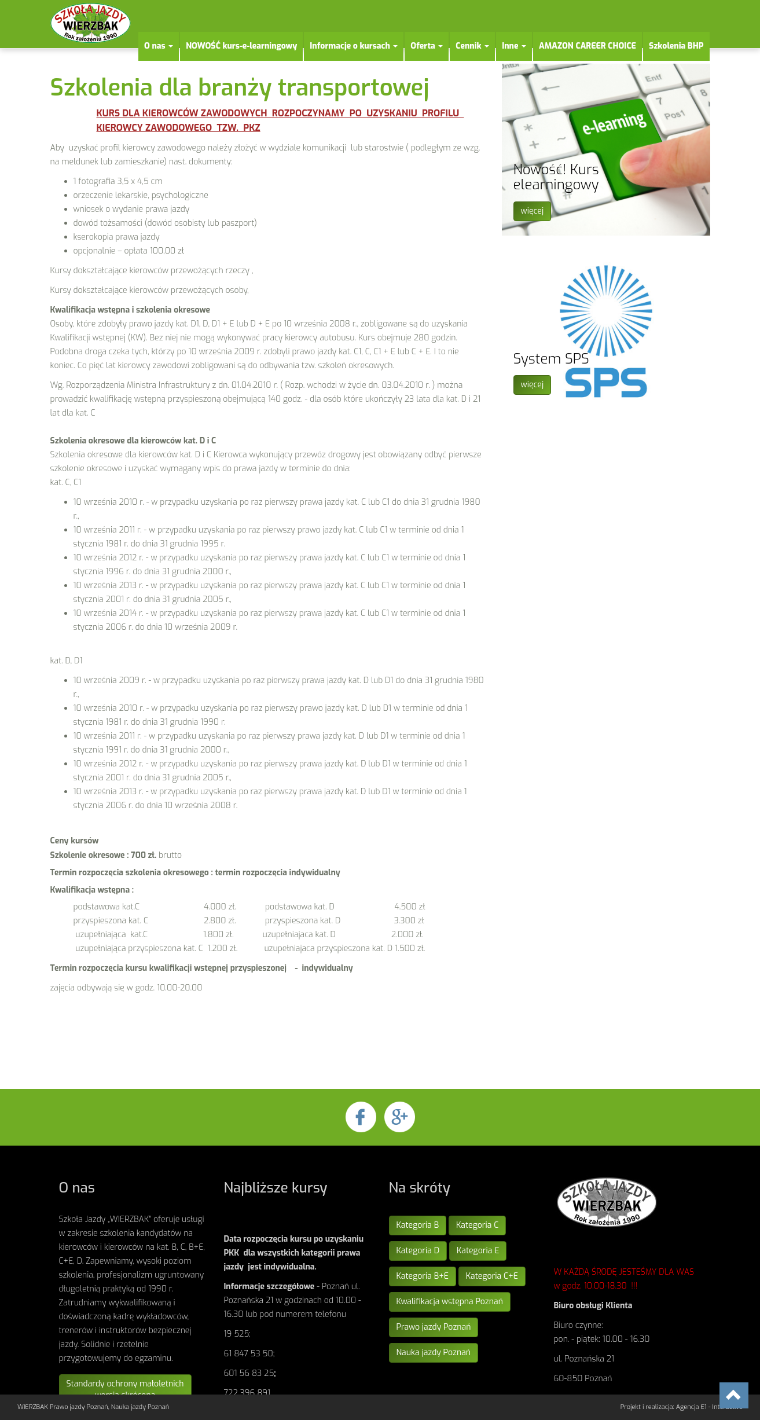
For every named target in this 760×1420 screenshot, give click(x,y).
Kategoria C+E (492, 1276)
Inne (514, 46)
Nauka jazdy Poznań (433, 1352)
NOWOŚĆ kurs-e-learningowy (241, 46)
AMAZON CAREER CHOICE (587, 46)
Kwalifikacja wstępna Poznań (449, 1301)
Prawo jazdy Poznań (433, 1327)
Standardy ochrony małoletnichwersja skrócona (125, 1389)
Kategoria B (417, 1225)
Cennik (472, 46)
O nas (158, 46)
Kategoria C (477, 1225)
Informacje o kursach (354, 46)
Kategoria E (478, 1250)
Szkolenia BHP (676, 46)
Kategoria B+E (422, 1276)
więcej (532, 211)
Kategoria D (418, 1250)
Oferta (426, 46)
